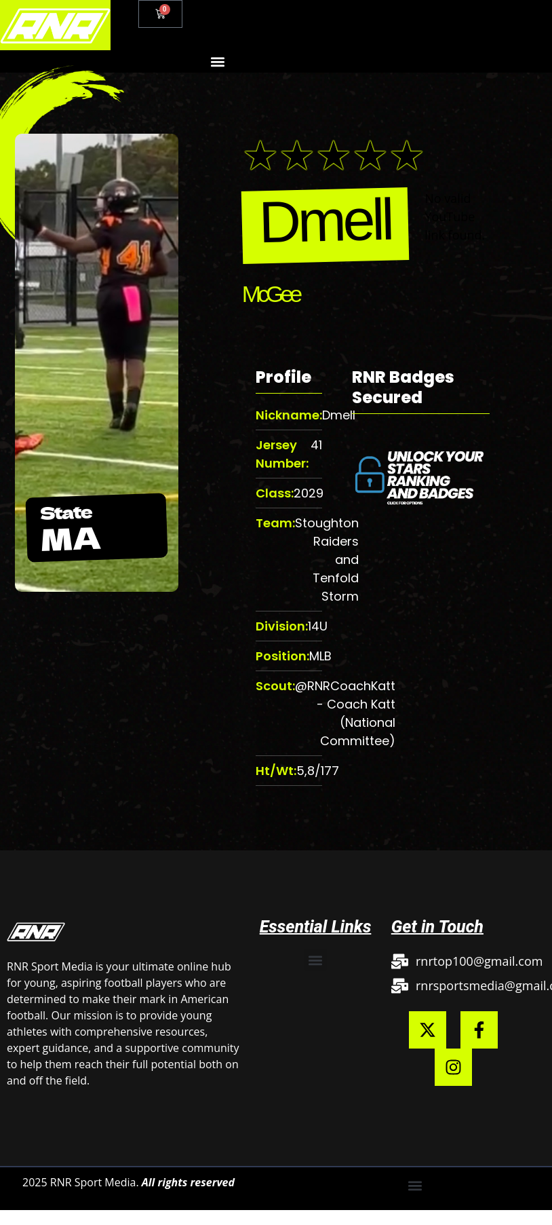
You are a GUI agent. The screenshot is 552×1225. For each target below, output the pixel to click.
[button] (217, 61)
